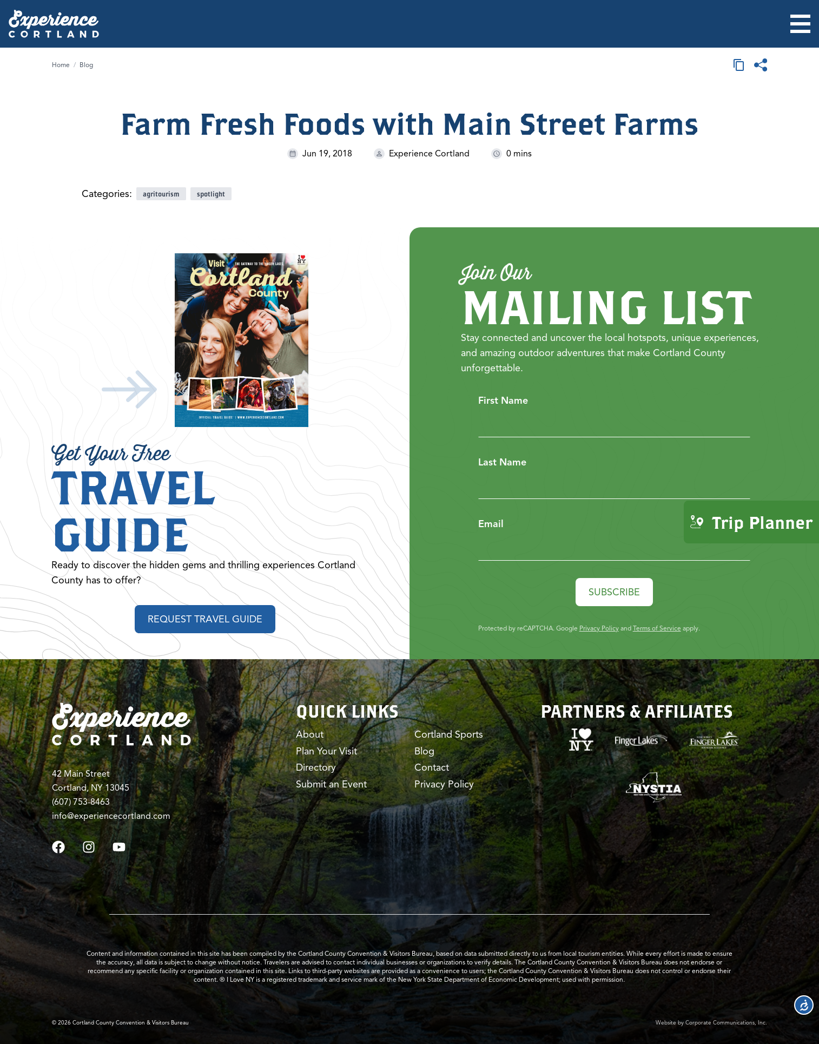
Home (61, 65)
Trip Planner (751, 522)
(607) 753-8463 (81, 802)
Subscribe (614, 592)
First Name (503, 400)
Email (491, 524)
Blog (86, 65)
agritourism (161, 194)
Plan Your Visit (326, 751)
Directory (316, 767)
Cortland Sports (448, 734)
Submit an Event (331, 784)
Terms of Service (657, 628)
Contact (431, 767)
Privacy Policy (599, 628)
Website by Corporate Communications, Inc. (711, 1022)
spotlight (211, 194)
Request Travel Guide (205, 619)
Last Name (502, 462)
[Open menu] (800, 23)
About (309, 734)
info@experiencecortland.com (111, 816)
